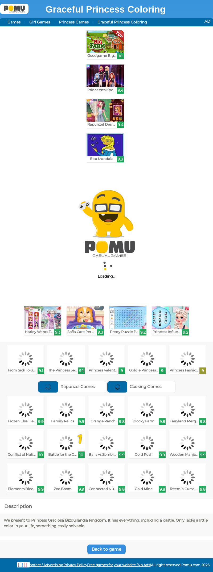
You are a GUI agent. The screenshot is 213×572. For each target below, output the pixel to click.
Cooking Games (134, 386)
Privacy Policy (75, 565)
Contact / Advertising (45, 565)
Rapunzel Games (66, 386)
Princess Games (74, 22)
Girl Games (39, 22)
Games (14, 22)
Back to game (106, 549)
